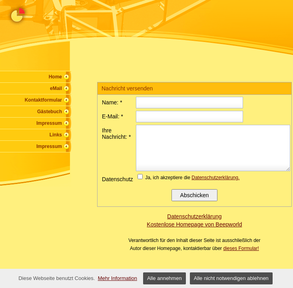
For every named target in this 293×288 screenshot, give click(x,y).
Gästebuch (49, 111)
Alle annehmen (164, 278)
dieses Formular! (241, 248)
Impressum (49, 123)
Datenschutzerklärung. (215, 177)
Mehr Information (117, 278)
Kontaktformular (43, 100)
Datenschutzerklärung (194, 216)
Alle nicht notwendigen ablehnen (231, 278)
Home (55, 77)
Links (56, 135)
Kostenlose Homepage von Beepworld (194, 224)
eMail (56, 88)
